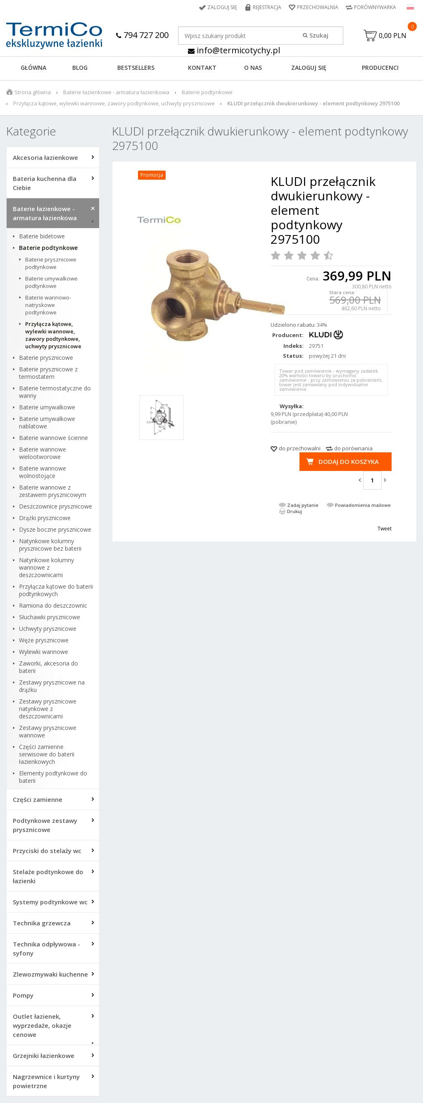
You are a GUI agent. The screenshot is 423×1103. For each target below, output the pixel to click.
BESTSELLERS (135, 67)
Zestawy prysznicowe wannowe (47, 731)
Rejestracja (267, 7)
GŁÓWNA (33, 67)
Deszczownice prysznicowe (55, 506)
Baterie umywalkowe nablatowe (47, 422)
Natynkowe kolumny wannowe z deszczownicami (46, 567)
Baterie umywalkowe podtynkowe (51, 282)
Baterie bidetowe (42, 236)
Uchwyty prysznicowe (47, 628)
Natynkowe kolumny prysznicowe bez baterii (50, 544)
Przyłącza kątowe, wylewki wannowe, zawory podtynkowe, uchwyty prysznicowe (114, 103)
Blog (80, 67)
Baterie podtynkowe (207, 92)
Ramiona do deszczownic (53, 605)
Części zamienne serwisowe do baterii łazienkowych (46, 754)
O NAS (253, 67)
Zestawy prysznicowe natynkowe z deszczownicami (47, 709)
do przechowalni (300, 448)
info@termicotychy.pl (234, 50)
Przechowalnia (317, 7)
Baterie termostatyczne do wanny (55, 392)
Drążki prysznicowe (45, 518)
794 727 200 (142, 34)
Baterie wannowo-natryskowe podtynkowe (48, 305)
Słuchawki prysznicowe (49, 617)
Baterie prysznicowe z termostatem (48, 373)
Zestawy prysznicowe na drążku (52, 686)
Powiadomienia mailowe (363, 505)
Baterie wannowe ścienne (53, 438)
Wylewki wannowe (43, 652)
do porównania (353, 448)
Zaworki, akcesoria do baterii (48, 667)
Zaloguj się (222, 7)
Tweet (385, 528)
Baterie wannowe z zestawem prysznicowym (52, 491)
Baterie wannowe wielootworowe (42, 453)
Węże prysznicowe (44, 640)
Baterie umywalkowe (47, 407)
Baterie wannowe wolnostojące (42, 472)
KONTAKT (202, 67)
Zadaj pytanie (302, 505)
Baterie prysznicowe (46, 357)
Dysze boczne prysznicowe (55, 529)
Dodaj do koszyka (348, 461)
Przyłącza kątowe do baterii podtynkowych (56, 590)
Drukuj (294, 511)
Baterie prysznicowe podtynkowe (50, 263)
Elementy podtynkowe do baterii (53, 777)
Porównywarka (375, 7)
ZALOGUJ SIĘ (308, 67)
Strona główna (32, 92)
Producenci (380, 67)
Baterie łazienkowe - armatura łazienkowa (116, 92)
